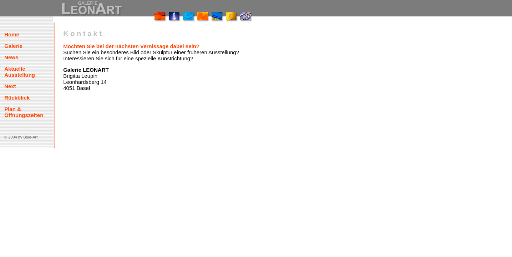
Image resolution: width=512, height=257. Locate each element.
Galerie (13, 46)
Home (11, 34)
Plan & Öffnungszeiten (23, 112)
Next (10, 86)
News (11, 57)
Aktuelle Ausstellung (19, 72)
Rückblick (17, 98)
